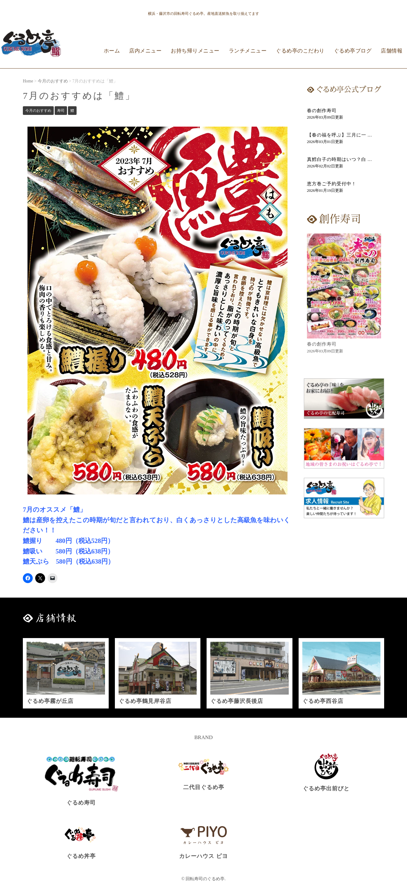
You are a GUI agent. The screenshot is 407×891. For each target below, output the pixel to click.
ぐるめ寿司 (81, 803)
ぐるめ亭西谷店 (322, 701)
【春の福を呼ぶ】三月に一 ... (339, 134)
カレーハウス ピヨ (203, 856)
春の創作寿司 (322, 110)
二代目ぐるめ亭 (203, 787)
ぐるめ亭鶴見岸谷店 (145, 701)
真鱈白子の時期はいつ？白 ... (339, 159)
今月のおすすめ (38, 110)
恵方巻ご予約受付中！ (331, 183)
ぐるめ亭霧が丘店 (50, 701)
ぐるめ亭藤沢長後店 (236, 701)
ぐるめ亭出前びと (326, 788)
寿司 (61, 110)
